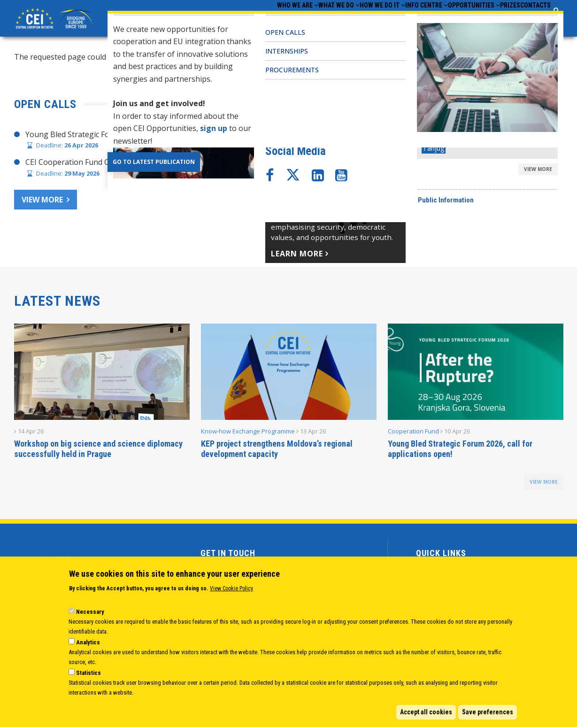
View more (42, 202)
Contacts (529, 19)
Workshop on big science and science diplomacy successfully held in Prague (98, 451)
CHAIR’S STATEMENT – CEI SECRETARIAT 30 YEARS (395, 136)
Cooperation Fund (413, 434)
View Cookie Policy (231, 588)
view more (544, 484)
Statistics (88, 672)
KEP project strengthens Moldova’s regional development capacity (277, 451)
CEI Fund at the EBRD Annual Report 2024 (379, 191)
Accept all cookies (426, 712)
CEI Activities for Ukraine (349, 209)
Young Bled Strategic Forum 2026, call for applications (120, 136)
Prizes (492, 19)
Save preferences (487, 712)
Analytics (88, 642)
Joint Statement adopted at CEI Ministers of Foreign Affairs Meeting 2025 (434, 155)
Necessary (90, 611)
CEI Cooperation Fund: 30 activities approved (384, 173)
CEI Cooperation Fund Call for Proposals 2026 (105, 165)
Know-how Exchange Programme (248, 434)
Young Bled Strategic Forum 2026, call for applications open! (460, 451)
